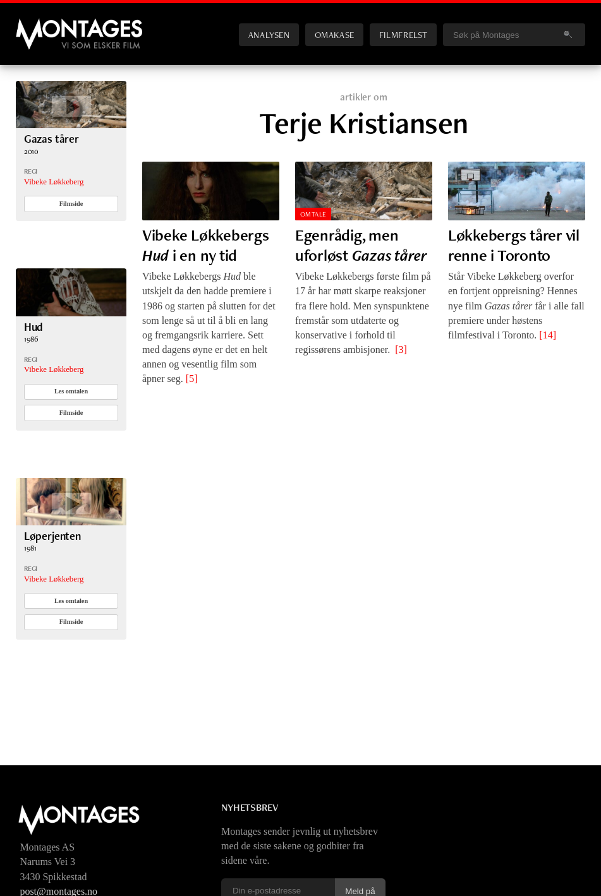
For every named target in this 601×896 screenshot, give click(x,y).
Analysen (269, 34)
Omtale (313, 214)
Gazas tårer (51, 138)
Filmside (71, 203)
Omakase (335, 34)
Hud (33, 327)
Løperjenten (52, 536)
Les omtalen (71, 391)
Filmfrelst (403, 34)
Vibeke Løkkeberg (54, 181)
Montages (37, 24)
